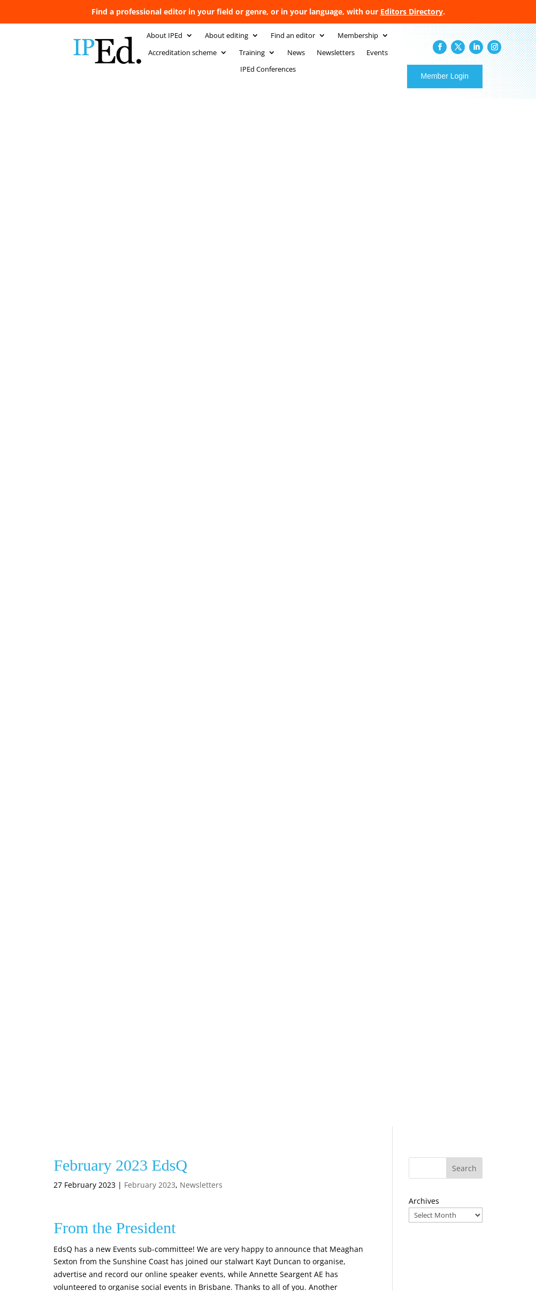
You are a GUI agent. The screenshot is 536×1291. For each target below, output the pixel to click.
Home (240, 1039)
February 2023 (149, 157)
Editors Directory (411, 11)
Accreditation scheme (353, 1051)
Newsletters (201, 157)
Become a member (260, 1115)
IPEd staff (245, 1064)
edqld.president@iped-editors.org (284, 344)
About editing (251, 1077)
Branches (244, 1102)
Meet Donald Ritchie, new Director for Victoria (440, 1046)
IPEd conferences (346, 1090)
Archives (424, 174)
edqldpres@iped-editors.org (126, 511)
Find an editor (341, 1039)
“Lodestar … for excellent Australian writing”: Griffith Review (444, 1150)
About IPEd (248, 1051)
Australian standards (263, 1090)
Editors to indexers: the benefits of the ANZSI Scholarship (444, 1116)
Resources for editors (352, 1128)
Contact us (336, 1140)
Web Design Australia (443, 1267)
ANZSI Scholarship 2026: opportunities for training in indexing (443, 1081)
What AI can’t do (433, 1175)
